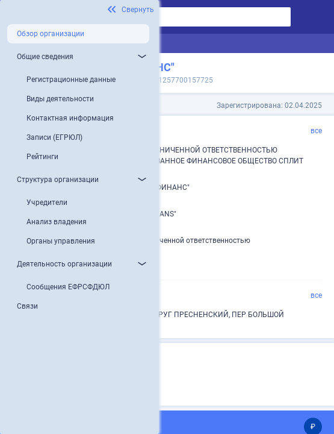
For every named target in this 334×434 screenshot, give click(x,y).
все (316, 131)
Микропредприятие (117, 377)
